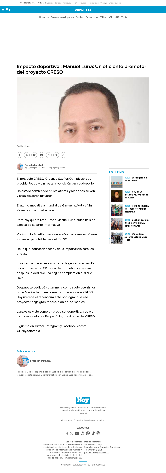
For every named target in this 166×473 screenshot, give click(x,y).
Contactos (66, 465)
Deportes (83, 9)
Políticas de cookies (96, 465)
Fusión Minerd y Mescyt (98, 3)
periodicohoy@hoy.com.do (96, 452)
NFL (110, 17)
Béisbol (80, 17)
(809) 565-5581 (95, 450)
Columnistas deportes (62, 17)
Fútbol (103, 17)
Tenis (124, 17)
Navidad (83, 3)
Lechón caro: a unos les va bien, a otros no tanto (137, 223)
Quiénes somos (79, 465)
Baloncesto (92, 17)
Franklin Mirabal (34, 165)
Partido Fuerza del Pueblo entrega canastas (137, 208)
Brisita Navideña (115, 3)
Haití (75, 3)
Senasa (58, 3)
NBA (117, 17)
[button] (2, 9)
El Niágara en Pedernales (136, 179)
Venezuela (67, 3)
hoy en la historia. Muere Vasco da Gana (136, 194)
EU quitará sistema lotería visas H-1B (136, 237)
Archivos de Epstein (45, 3)
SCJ (33, 3)
